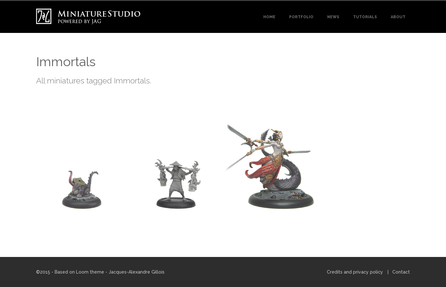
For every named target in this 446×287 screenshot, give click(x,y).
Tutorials (365, 17)
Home (269, 17)
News (333, 17)
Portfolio (301, 17)
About (398, 17)
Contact (401, 272)
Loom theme (90, 272)
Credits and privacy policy (355, 272)
